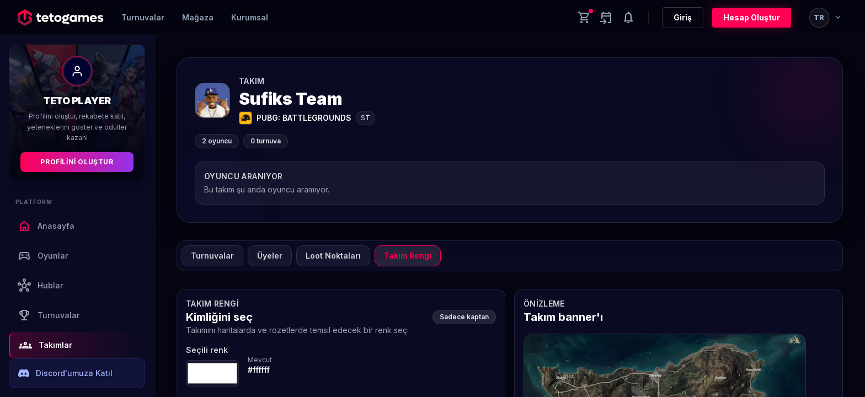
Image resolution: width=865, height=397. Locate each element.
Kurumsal (249, 17)
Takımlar (45, 345)
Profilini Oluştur (76, 162)
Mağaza (197, 17)
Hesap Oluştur (751, 17)
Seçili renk (207, 350)
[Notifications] (628, 17)
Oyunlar (43, 256)
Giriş (683, 17)
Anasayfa (46, 226)
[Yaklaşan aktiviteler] (606, 17)
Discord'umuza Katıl (65, 373)
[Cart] (584, 17)
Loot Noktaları (333, 255)
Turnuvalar (142, 17)
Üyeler (269, 255)
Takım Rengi (407, 255)
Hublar (40, 285)
